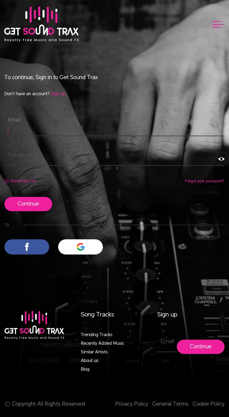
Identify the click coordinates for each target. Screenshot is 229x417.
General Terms (170, 404)
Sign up (58, 94)
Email (14, 120)
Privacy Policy (131, 404)
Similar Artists (94, 352)
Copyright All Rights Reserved (44, 404)
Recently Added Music (102, 343)
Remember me (23, 181)
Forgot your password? (205, 181)
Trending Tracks (96, 335)
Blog (85, 369)
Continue (28, 204)
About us (89, 360)
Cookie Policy (209, 404)
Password (20, 155)
